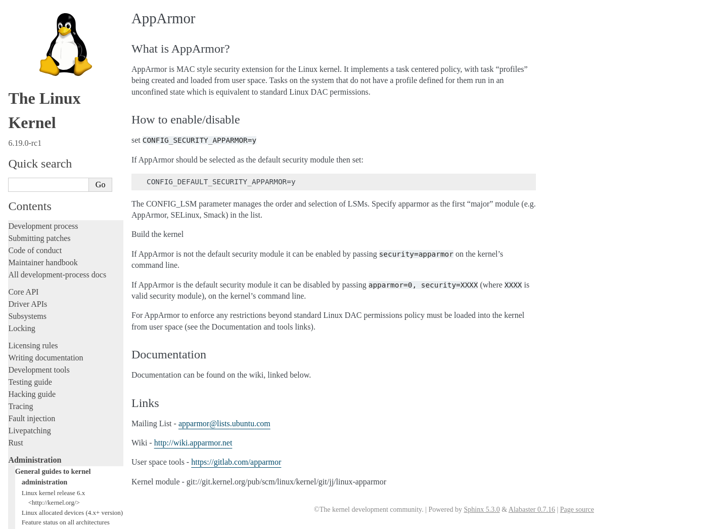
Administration (34, 102)
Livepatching (29, 72)
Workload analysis (42, 339)
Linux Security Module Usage (63, 243)
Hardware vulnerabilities (54, 233)
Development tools (38, 12)
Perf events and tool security (59, 253)
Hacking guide (32, 36)
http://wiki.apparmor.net (193, 442)
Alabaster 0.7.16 (532, 509)
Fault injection (31, 60)
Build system (29, 361)
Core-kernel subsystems (49, 296)
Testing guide (30, 24)
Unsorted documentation (48, 462)
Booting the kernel (42, 263)
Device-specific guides (48, 328)
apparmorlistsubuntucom (224, 423)
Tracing (20, 48)
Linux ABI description (51, 223)
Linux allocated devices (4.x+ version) (72, 154)
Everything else (37, 350)
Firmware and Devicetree (49, 427)
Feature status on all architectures (66, 164)
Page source (577, 509)
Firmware (23, 415)
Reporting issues (35, 374)
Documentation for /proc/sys (59, 194)
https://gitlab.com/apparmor (236, 462)
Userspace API (32, 398)
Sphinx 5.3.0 (481, 509)
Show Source (29, 519)
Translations (28, 479)
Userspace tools (33, 386)
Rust (15, 84)
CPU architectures (37, 444)
